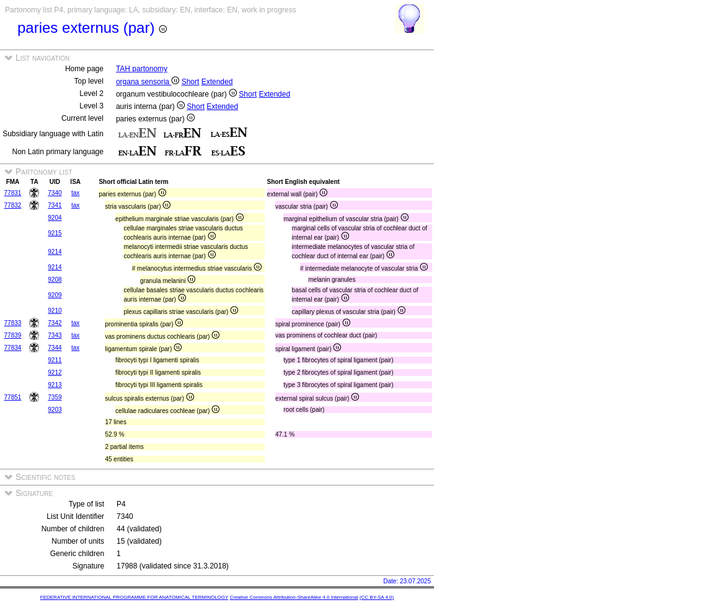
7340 (54, 192)
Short (191, 81)
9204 (54, 217)
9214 (54, 251)
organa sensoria (147, 81)
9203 (54, 409)
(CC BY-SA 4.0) (377, 597)
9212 (54, 372)
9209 (54, 295)
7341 (54, 205)
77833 (13, 323)
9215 (54, 233)
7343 (54, 335)
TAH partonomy (141, 68)
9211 (54, 360)
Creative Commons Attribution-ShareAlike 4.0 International (293, 597)
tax (75, 192)
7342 (54, 323)
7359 (54, 397)
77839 (13, 335)
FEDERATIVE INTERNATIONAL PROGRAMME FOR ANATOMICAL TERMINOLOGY (134, 597)
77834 (13, 347)
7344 (54, 347)
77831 (13, 192)
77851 (13, 397)
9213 (54, 384)
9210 (54, 310)
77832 (13, 205)
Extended (217, 81)
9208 (54, 279)
